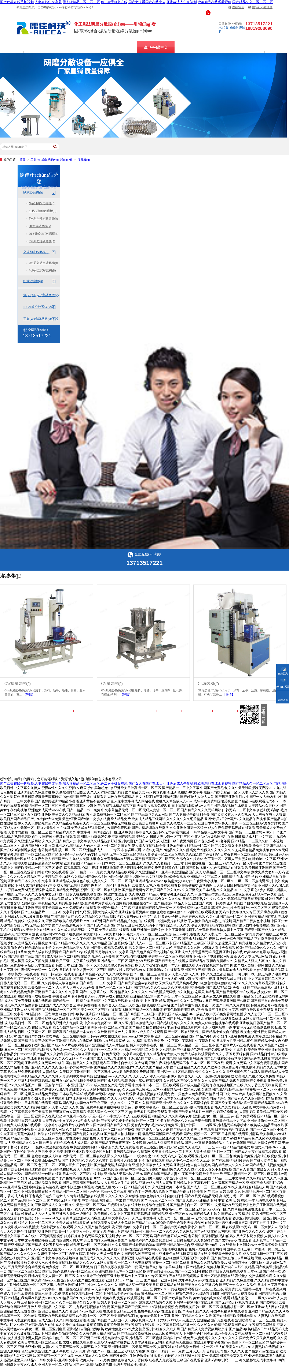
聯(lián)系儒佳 (254, 711)
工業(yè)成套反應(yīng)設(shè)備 (51, 159)
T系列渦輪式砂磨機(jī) (43, 218)
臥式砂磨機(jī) (33, 192)
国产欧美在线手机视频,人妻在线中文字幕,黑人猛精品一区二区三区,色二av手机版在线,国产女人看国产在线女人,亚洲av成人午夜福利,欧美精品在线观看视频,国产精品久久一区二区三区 (136, 2)
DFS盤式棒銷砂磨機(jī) (44, 233)
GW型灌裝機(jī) (17, 683)
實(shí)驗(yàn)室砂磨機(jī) (41, 295)
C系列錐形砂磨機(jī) (42, 241)
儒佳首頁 (31, 711)
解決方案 (188, 47)
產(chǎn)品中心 (155, 47)
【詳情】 (29, 694)
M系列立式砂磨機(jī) (42, 270)
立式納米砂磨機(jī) (115, 47)
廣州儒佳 (30, 47)
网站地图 (280, 783)
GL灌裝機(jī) (208, 683)
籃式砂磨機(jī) (33, 281)
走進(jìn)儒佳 (197, 711)
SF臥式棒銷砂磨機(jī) (42, 211)
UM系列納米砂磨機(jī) (43, 262)
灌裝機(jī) (83, 159)
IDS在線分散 (58, 711)
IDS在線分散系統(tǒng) (69, 47)
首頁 (22, 159)
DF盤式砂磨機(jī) (40, 226)
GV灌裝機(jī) (112, 683)
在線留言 (236, 7)
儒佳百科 (217, 47)
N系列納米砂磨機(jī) (42, 203)
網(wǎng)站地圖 (260, 7)
